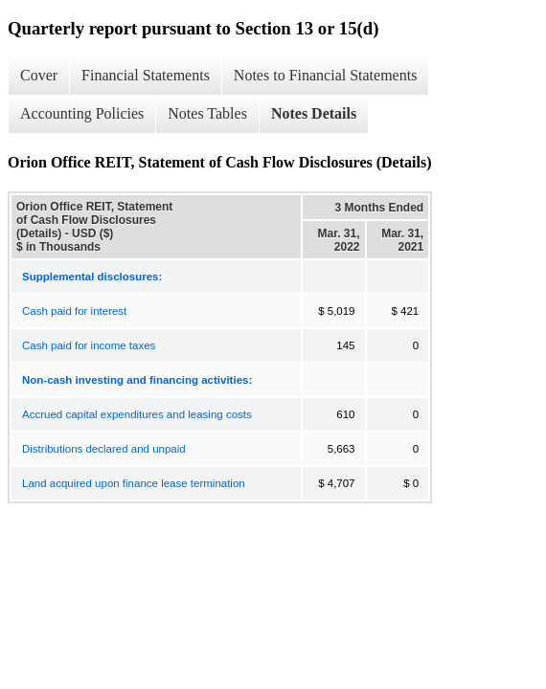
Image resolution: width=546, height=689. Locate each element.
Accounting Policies (82, 113)
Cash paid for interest (74, 311)
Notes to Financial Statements (326, 75)
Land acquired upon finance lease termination (133, 483)
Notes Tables (207, 113)
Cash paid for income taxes (88, 345)
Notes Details (313, 113)
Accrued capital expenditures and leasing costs (137, 414)
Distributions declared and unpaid (104, 449)
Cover (38, 75)
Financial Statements (145, 75)
